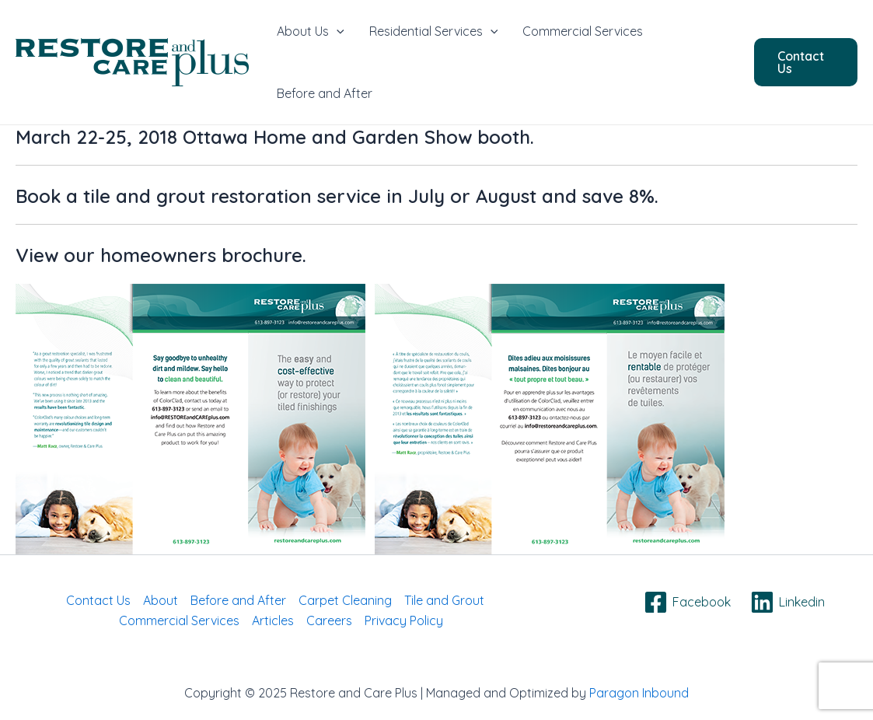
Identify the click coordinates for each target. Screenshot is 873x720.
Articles (273, 620)
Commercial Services (582, 31)
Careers (329, 620)
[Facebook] (686, 602)
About (160, 600)
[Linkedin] (787, 602)
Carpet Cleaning (345, 600)
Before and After (324, 93)
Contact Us (98, 600)
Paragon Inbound (639, 693)
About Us (310, 31)
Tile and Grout (444, 600)
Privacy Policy (404, 620)
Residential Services (433, 31)
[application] (336, 31)
